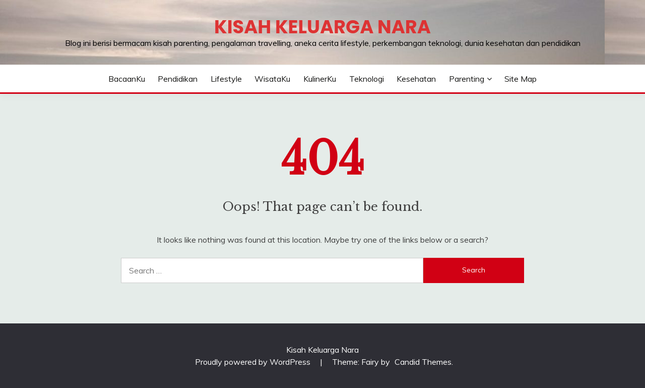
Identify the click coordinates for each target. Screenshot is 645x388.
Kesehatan (416, 79)
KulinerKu (319, 79)
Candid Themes (423, 362)
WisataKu (272, 79)
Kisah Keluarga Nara (322, 27)
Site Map (520, 79)
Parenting (466, 79)
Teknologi (366, 79)
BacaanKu (126, 79)
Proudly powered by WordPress (253, 362)
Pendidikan (178, 79)
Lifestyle (226, 79)
